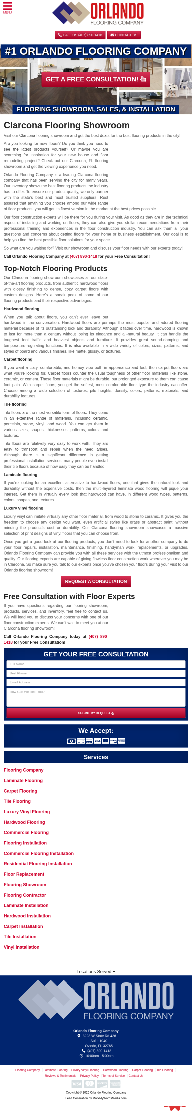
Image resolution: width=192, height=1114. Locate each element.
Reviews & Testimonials (60, 1076)
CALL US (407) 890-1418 (80, 35)
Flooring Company (24, 770)
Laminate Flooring (23, 780)
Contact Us (124, 35)
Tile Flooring (17, 801)
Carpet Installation (23, 926)
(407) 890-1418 (83, 256)
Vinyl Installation (22, 947)
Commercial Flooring (26, 832)
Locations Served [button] (95, 971)
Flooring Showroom (25, 884)
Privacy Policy (89, 1076)
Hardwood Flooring (24, 822)
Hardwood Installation (27, 915)
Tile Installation (20, 936)
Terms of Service (113, 1076)
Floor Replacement (24, 874)
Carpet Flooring (20, 791)
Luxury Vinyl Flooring (27, 811)
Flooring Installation (25, 842)
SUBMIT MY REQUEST (96, 713)
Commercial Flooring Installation (39, 853)
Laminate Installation (26, 905)
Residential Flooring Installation (38, 863)
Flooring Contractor (25, 895)
